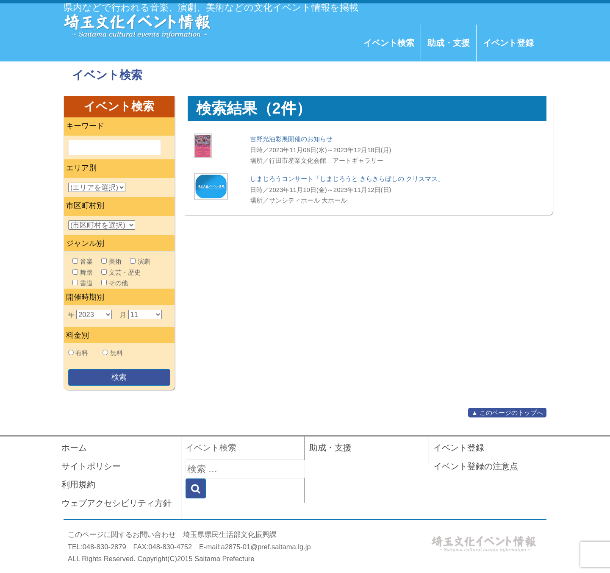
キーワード (85, 126)
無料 (116, 352)
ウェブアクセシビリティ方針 (116, 503)
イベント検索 (388, 42)
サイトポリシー (91, 466)
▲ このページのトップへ (507, 412)
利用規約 (78, 484)
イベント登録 (508, 42)
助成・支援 (448, 42)
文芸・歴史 (121, 272)
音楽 (82, 261)
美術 (111, 261)
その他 (114, 282)
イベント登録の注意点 (475, 466)
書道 (82, 282)
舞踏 (82, 272)
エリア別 (81, 168)
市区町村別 (85, 205)
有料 (81, 352)
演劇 (140, 261)
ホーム (74, 447)
